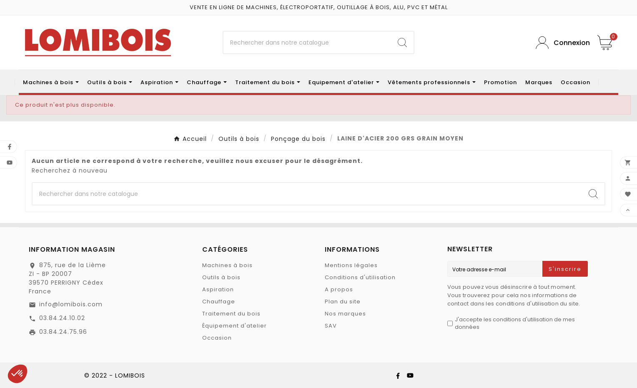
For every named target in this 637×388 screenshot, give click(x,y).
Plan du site (343, 301)
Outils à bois (221, 277)
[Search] (402, 42)
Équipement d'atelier (234, 326)
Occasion (217, 338)
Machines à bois (227, 265)
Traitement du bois (231, 314)
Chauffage (218, 301)
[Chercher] (307, 42)
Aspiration (218, 289)
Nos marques (345, 314)
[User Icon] (560, 42)
